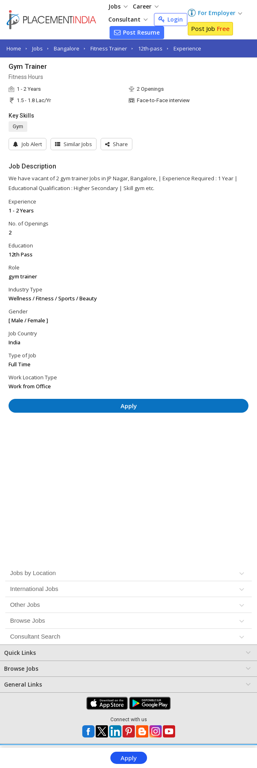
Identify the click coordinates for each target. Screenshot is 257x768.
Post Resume (137, 32)
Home (14, 48)
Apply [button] (129, 406)
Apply (129, 758)
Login (170, 19)
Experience (187, 48)
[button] (116, 144)
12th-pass (150, 48)
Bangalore (66, 48)
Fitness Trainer (108, 48)
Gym (18, 126)
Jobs (117, 6)
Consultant (127, 19)
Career (145, 6)
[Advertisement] (128, 443)
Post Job (210, 28)
